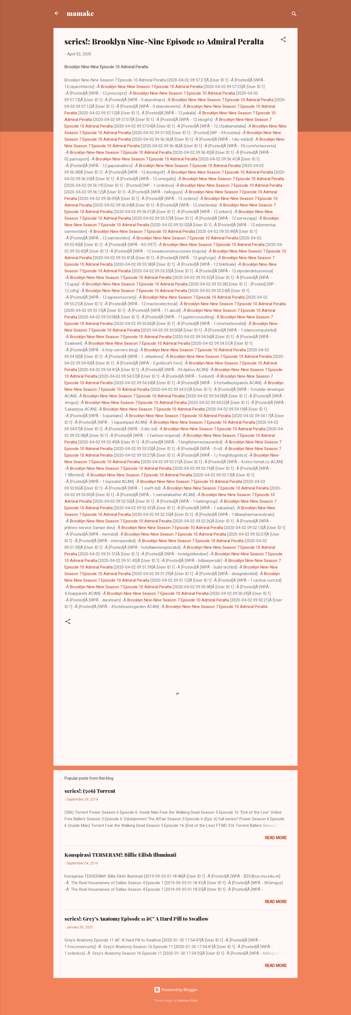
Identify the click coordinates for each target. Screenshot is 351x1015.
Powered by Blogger (175, 989)
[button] (283, 40)
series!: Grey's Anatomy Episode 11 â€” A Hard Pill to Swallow (136, 918)
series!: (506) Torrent (89, 791)
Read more (276, 837)
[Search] (294, 15)
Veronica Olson (187, 1000)
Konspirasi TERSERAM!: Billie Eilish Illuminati (120, 855)
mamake (80, 13)
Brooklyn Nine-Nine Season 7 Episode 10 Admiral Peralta (152, 86)
